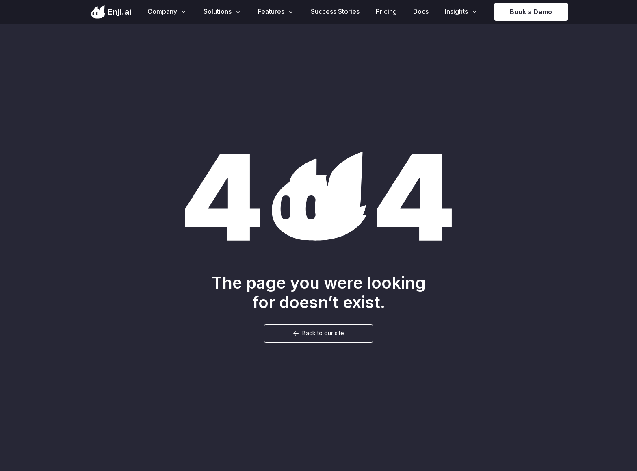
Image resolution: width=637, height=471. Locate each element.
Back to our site (323, 333)
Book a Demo (531, 12)
